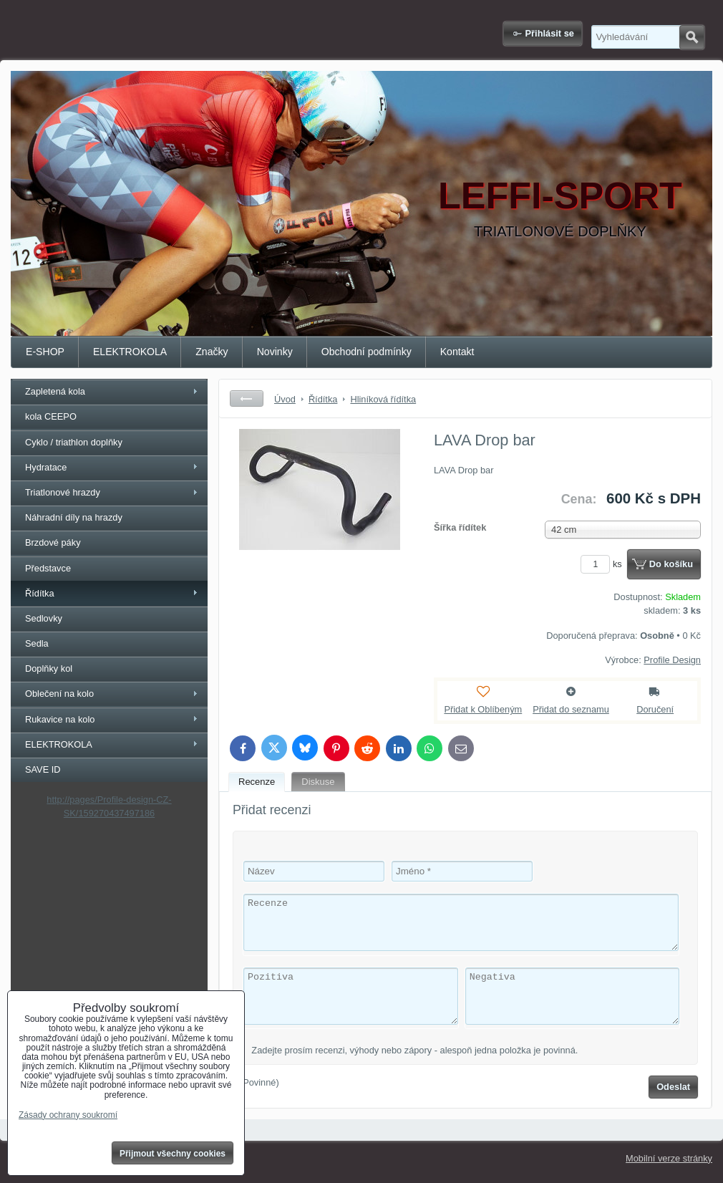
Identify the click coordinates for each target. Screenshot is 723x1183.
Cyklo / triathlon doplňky (73, 442)
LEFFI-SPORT (560, 195)
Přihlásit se (549, 33)
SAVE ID (43, 769)
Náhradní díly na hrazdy (73, 517)
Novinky (275, 351)
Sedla (37, 643)
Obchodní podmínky (366, 351)
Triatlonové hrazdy (62, 492)
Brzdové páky (53, 542)
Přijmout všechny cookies (172, 1154)
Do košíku (671, 564)
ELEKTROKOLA (130, 351)
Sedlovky (43, 618)
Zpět (246, 398)
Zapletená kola (55, 391)
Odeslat (673, 1086)
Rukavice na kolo (59, 719)
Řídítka (39, 593)
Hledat (691, 37)
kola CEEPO (51, 416)
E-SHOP (45, 351)
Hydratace (46, 467)
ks (603, 564)
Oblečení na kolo (59, 693)
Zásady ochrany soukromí (68, 1115)
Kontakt (457, 351)
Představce (48, 568)
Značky (211, 351)
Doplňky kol (48, 668)
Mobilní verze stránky (669, 1158)
